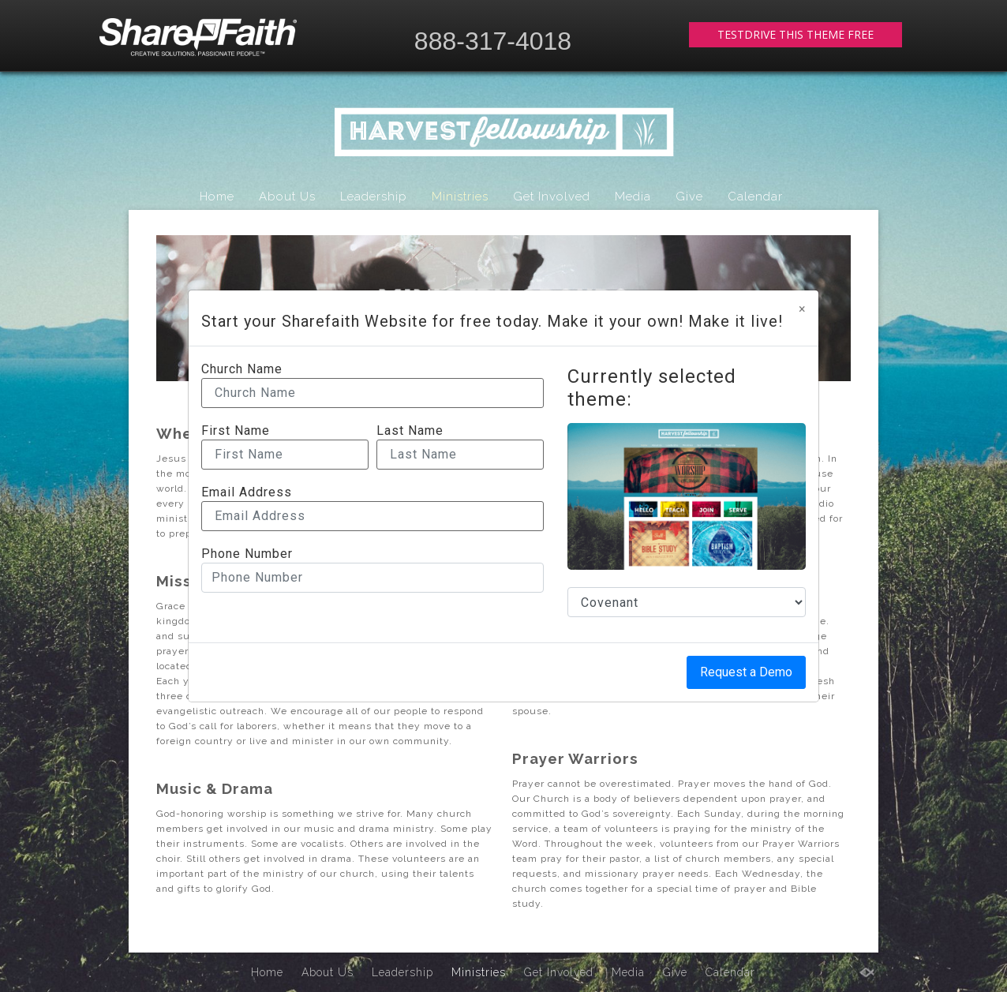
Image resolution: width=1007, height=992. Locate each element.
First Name (235, 431)
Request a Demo (746, 671)
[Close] (802, 309)
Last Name (410, 431)
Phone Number (247, 554)
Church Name (242, 369)
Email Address (246, 492)
